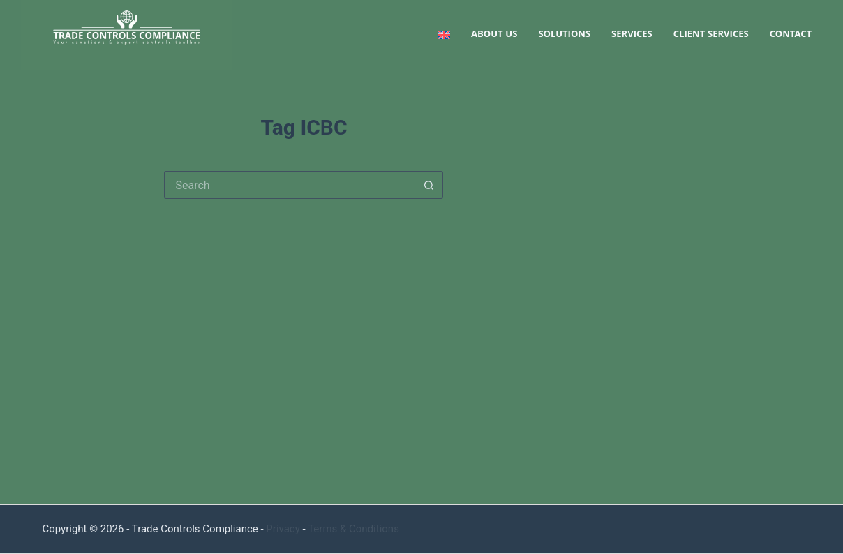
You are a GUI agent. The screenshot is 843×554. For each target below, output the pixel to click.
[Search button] (429, 185)
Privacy (282, 529)
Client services (711, 35)
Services (631, 35)
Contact (791, 35)
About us (494, 35)
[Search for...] (289, 185)
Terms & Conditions (353, 529)
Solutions (564, 35)
